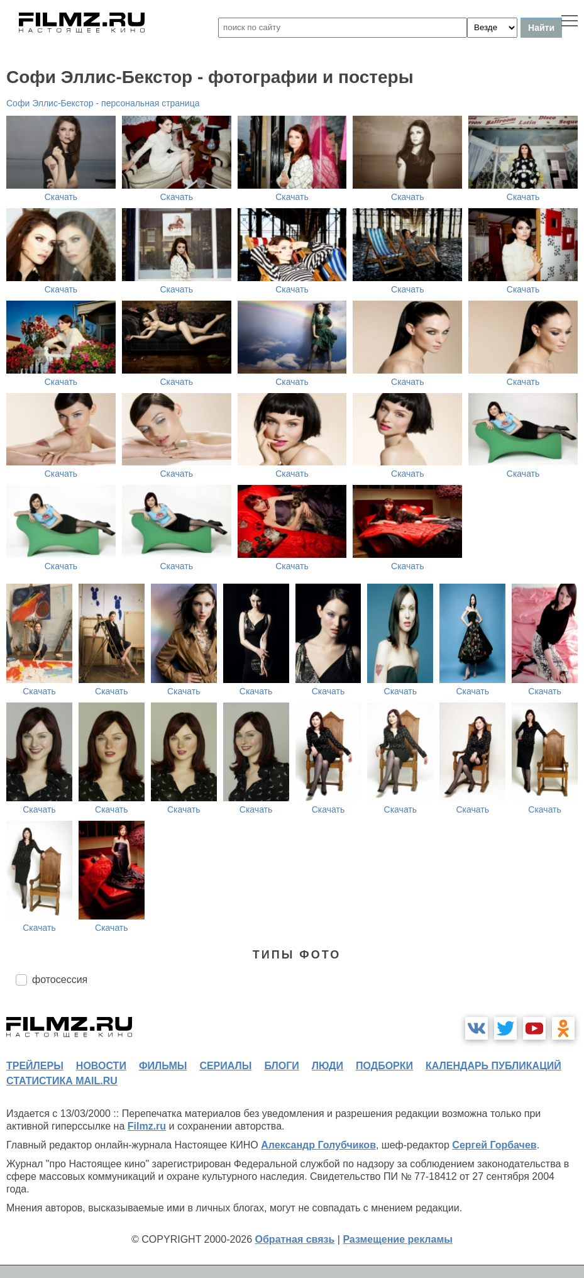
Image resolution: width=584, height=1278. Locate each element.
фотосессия (59, 979)
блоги (281, 1065)
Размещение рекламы (398, 1239)
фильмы (163, 1065)
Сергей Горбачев (494, 1145)
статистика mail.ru (62, 1080)
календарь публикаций (493, 1065)
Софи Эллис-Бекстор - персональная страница (102, 103)
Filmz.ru (147, 1126)
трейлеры (34, 1065)
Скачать (61, 197)
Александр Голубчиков (318, 1145)
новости (101, 1065)
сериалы (225, 1065)
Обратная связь (295, 1239)
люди (327, 1065)
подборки (384, 1065)
